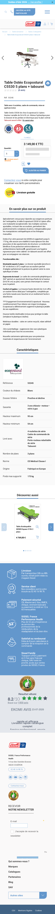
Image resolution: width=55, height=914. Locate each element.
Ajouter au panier (35, 170)
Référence (8, 383)
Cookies (38, 911)
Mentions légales (25, 911)
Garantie (7, 407)
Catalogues (14, 871)
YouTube (15, 777)
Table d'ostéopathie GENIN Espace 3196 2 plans (24, 529)
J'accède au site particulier (23, 11)
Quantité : (8, 148)
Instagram (25, 777)
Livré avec (7, 439)
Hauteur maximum (11, 416)
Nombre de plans (11, 453)
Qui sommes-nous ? (18, 861)
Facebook (10, 777)
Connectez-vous (12, 180)
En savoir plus (28, 120)
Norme (6, 461)
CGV (13, 911)
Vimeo (20, 777)
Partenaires (14, 877)
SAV (10, 887)
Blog (10, 882)
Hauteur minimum (11, 424)
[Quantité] (9, 154)
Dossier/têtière (10, 398)
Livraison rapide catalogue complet (28, 725)
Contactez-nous (12, 11)
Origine (6, 469)
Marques (13, 866)
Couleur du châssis (11, 390)
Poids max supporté (12, 476)
